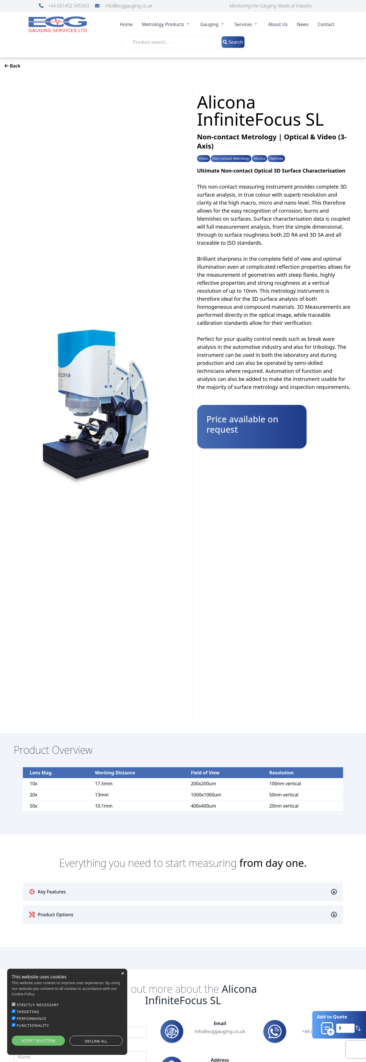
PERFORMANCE (32, 1018)
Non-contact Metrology (231, 158)
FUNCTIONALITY (33, 1025)
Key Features (47, 891)
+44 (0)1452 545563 (64, 6)
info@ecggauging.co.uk (123, 6)
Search (233, 42)
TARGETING (28, 1011)
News (303, 24)
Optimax (276, 158)
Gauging (212, 24)
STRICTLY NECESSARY (38, 1004)
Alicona (259, 158)
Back (13, 66)
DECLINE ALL (96, 1041)
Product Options (51, 914)
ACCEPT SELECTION (38, 1040)
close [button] (122, 973)
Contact (326, 24)
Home (126, 24)
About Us (278, 24)
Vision (203, 158)
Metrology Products (166, 24)
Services (246, 24)
